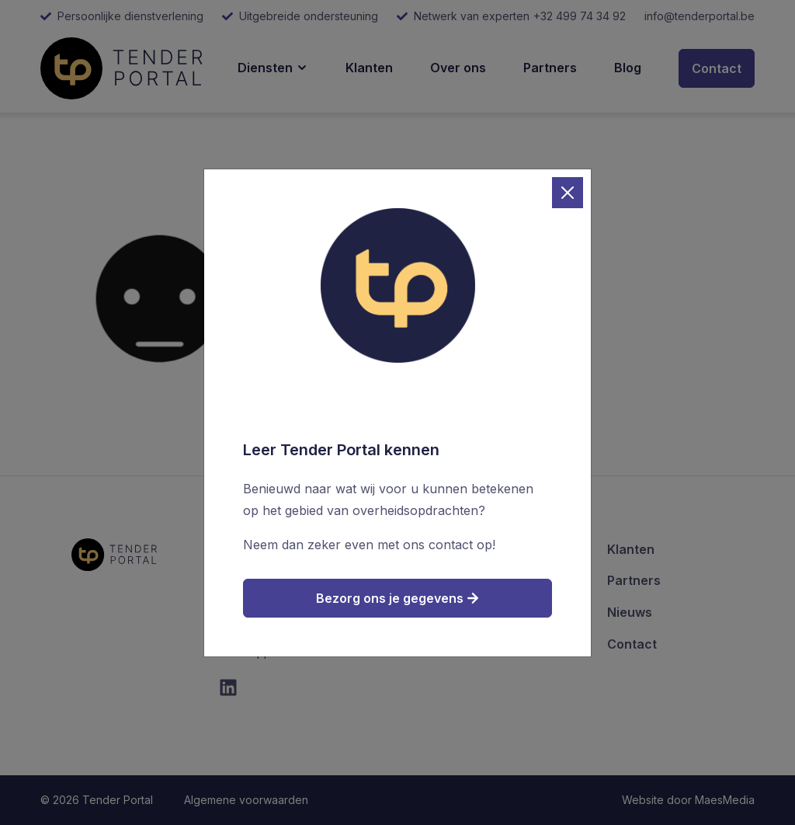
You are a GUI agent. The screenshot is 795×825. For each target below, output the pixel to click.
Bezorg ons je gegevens (397, 598)
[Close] (567, 192)
